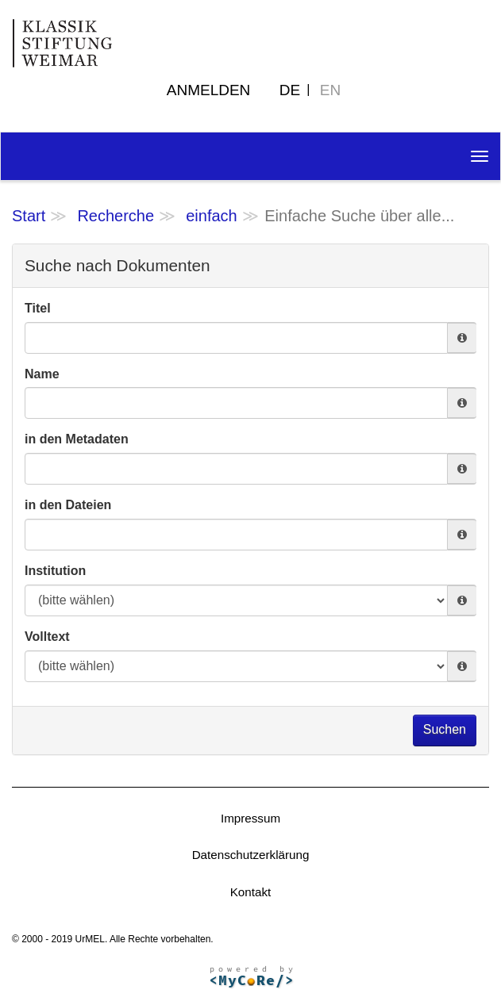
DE (289, 90)
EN (330, 90)
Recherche (115, 215)
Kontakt (251, 892)
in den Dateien (68, 505)
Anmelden (209, 90)
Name (42, 374)
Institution (55, 570)
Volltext (47, 636)
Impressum (250, 818)
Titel (38, 308)
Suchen (444, 729)
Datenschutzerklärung (251, 854)
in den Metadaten (77, 439)
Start (28, 215)
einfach (211, 215)
